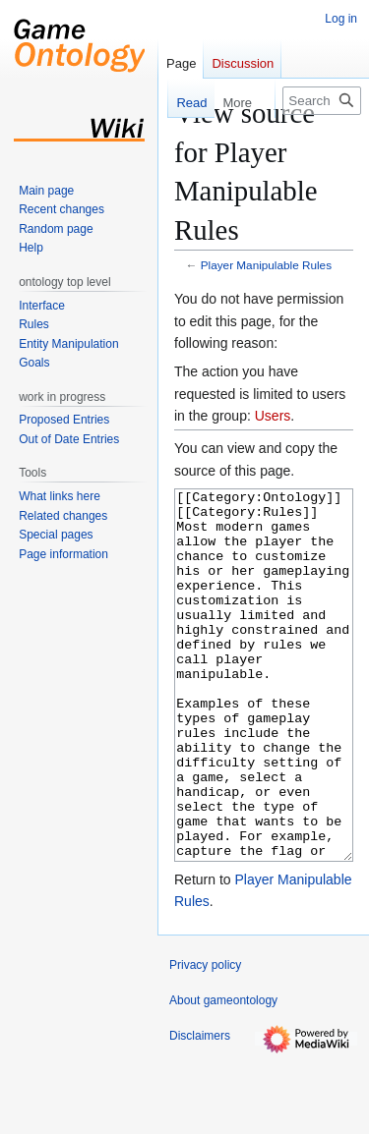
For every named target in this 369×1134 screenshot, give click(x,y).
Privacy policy (205, 1039)
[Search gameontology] (321, 100)
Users (273, 416)
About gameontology (223, 1074)
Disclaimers (199, 1109)
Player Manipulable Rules (266, 264)
